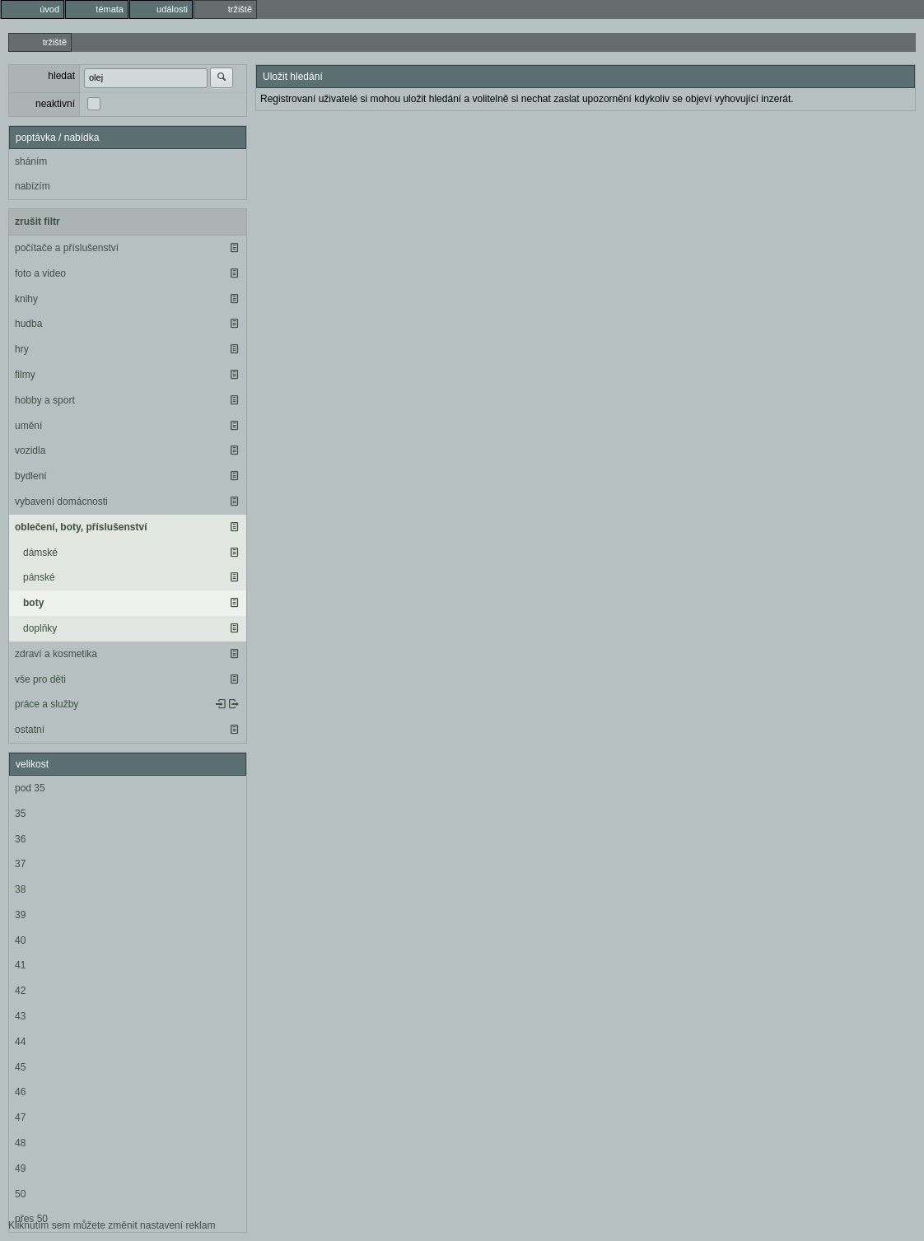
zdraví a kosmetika (56, 654)
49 (20, 1168)
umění (28, 426)
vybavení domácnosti (61, 501)
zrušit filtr (37, 221)
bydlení (31, 476)
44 (20, 1041)
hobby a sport (45, 400)
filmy (25, 374)
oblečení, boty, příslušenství (81, 527)
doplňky (40, 628)
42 (20, 990)
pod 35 (30, 788)
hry (22, 349)
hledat (61, 76)
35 (20, 813)
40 (20, 940)
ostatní (29, 729)
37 (20, 864)
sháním (31, 161)
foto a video (40, 273)
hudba (28, 323)
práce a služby (46, 704)
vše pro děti (40, 679)
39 (20, 915)
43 (20, 1016)
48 (20, 1143)
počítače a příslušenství (67, 248)
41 (20, 965)
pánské (39, 577)
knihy (26, 299)
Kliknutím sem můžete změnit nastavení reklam (111, 1225)
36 (20, 839)
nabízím (32, 186)
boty (33, 603)
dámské (40, 552)
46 (20, 1092)
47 (20, 1117)
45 (20, 1067)
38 (20, 889)
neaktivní (55, 104)
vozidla (30, 450)
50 (20, 1194)
